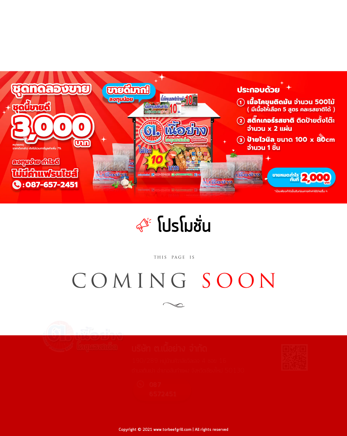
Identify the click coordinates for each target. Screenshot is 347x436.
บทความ (248, 52)
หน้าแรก (156, 52)
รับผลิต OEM (311, 65)
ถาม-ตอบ (280, 52)
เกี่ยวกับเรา (314, 52)
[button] (26, 137)
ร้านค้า (218, 52)
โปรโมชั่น (187, 52)
